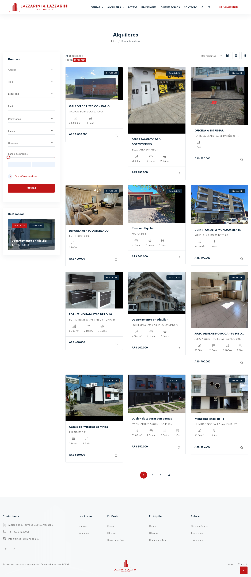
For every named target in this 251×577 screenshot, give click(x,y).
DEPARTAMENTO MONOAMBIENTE (218, 230)
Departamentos (115, 540)
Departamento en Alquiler (150, 319)
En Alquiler (19, 226)
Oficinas (111, 533)
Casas (110, 526)
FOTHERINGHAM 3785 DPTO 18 (90, 314)
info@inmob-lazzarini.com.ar (23, 538)
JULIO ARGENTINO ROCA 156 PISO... (219, 333)
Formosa (82, 526)
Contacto (190, 7)
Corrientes (83, 533)
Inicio (114, 41)
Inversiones (197, 540)
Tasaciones (197, 533)
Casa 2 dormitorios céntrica (88, 427)
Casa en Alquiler (143, 228)
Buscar (31, 188)
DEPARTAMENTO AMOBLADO (89, 231)
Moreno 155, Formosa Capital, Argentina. (31, 524)
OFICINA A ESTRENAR (209, 130)
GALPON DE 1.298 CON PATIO (89, 106)
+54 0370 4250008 (18, 531)
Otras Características (22, 176)
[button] (31, 70)
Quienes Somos (199, 526)
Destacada (37, 226)
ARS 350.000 (20, 245)
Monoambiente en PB (209, 419)
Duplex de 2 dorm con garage (152, 418)
